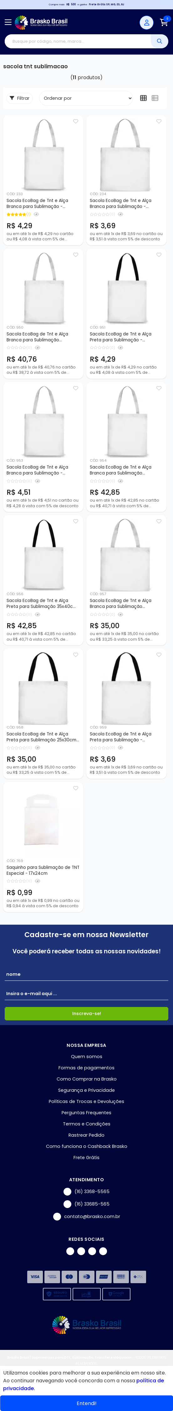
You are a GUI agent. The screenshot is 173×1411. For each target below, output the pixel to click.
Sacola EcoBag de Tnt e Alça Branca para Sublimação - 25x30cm (120, 204)
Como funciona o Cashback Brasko (86, 1146)
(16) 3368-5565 (86, 1192)
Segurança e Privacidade (86, 1090)
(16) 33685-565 (86, 1204)
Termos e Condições (86, 1124)
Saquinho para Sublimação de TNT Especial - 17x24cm (43, 870)
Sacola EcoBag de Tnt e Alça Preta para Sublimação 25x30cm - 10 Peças (41, 737)
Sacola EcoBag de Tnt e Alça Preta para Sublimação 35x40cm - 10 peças (42, 604)
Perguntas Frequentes (86, 1113)
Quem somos (86, 1056)
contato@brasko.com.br (86, 1217)
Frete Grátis (86, 1157)
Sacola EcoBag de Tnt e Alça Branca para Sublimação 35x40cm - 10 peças (120, 470)
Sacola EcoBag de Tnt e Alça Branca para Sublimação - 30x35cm (37, 204)
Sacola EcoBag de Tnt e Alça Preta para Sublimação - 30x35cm (120, 337)
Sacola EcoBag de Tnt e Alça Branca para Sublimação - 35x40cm (37, 470)
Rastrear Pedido (86, 1135)
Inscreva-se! (86, 1013)
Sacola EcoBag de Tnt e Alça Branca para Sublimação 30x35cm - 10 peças (37, 337)
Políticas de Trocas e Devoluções (86, 1101)
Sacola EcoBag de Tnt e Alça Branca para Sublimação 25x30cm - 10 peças (120, 604)
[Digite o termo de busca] (78, 41)
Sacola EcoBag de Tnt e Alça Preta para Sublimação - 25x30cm (120, 737)
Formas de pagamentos (86, 1068)
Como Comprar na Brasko (87, 1079)
